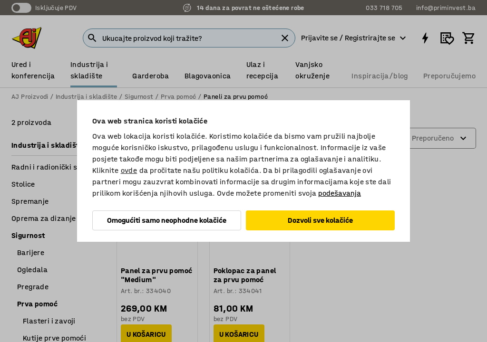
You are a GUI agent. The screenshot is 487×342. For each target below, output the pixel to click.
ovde (129, 170)
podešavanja (339, 193)
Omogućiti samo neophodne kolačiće (166, 220)
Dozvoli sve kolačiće (320, 220)
